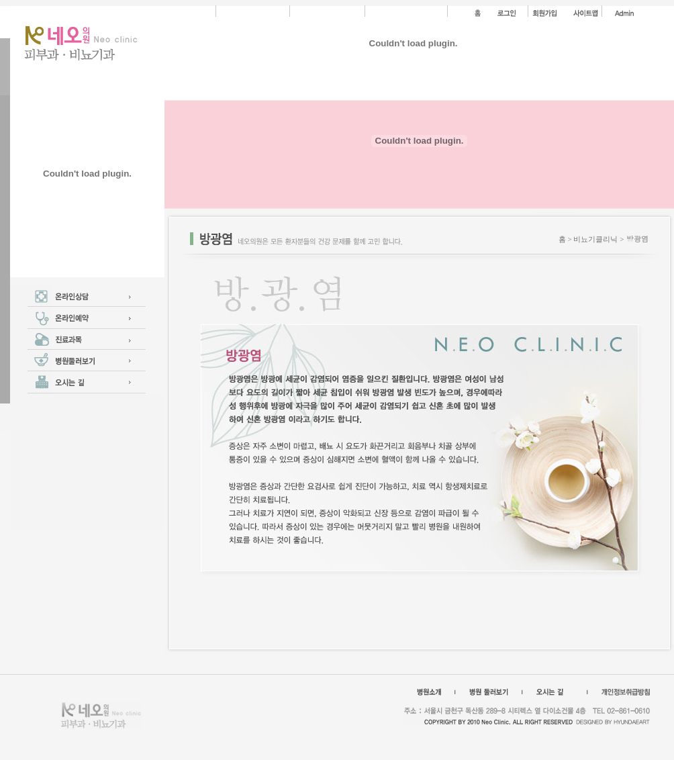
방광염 (637, 239)
